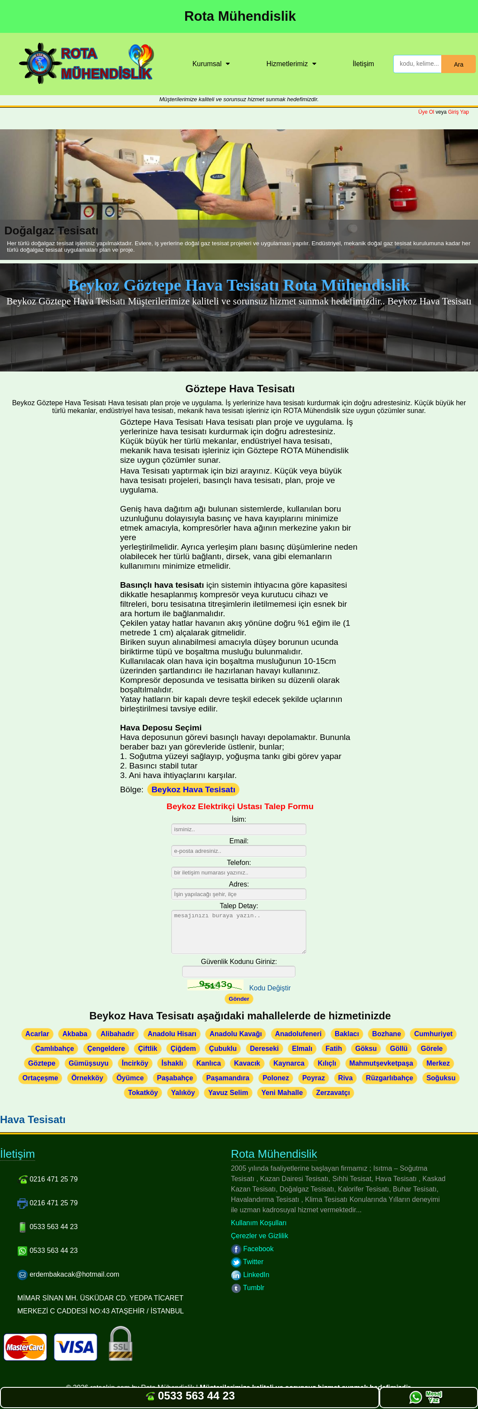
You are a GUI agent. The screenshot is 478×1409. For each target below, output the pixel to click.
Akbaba (74, 1034)
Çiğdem (183, 1048)
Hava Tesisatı (33, 1119)
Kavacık (247, 1063)
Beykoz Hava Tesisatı (193, 789)
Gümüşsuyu (89, 1063)
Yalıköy (183, 1092)
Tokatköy (143, 1092)
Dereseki (264, 1048)
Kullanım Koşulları (259, 1222)
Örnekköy (87, 1078)
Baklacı (347, 1034)
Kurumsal (207, 63)
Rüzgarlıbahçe (389, 1078)
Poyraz (313, 1078)
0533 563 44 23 (189, 1396)
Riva (345, 1078)
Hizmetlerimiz (287, 63)
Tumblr (247, 1287)
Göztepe (41, 1063)
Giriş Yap (458, 112)
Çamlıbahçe (54, 1048)
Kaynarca (289, 1063)
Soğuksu (441, 1078)
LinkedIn (250, 1274)
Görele (432, 1048)
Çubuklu (223, 1048)
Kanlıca (208, 1063)
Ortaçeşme (40, 1078)
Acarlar (37, 1034)
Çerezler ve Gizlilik (259, 1235)
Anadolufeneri (298, 1034)
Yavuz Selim (228, 1092)
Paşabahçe (175, 1078)
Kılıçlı (327, 1063)
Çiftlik (147, 1048)
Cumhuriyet (433, 1034)
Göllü (398, 1048)
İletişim (363, 63)
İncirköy (135, 1063)
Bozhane (386, 1034)
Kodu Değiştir (270, 988)
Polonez (276, 1078)
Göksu (366, 1048)
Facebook (252, 1248)
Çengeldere (106, 1048)
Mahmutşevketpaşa (382, 1063)
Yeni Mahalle (282, 1092)
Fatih (334, 1048)
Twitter (247, 1261)
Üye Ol (426, 112)
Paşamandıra (228, 1078)
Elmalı (302, 1048)
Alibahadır (117, 1034)
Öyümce (130, 1078)
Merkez (438, 1063)
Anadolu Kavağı (235, 1034)
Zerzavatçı (333, 1092)
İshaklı (172, 1063)
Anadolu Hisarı (172, 1034)
